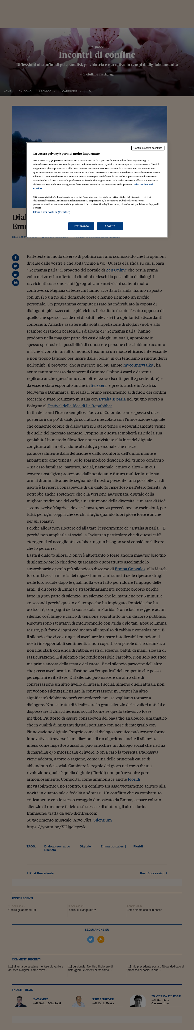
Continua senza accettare (148, 147)
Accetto (110, 226)
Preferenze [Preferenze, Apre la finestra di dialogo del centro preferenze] (81, 226)
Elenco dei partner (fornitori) (51, 212)
